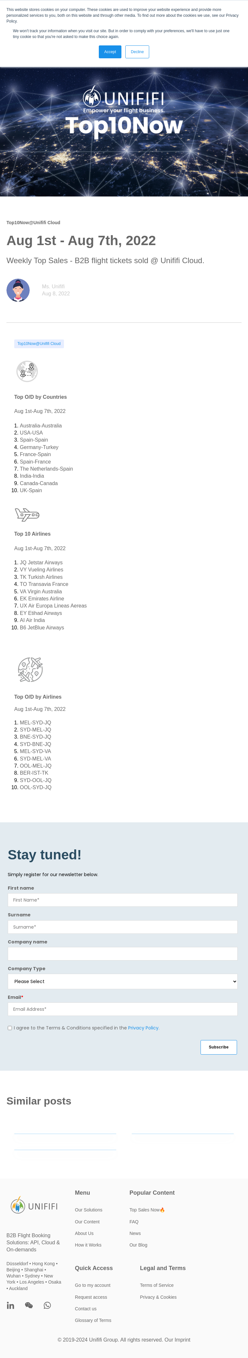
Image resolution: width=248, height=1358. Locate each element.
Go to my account (92, 1285)
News (135, 1233)
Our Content (87, 1221)
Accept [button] (110, 52)
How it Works (88, 1245)
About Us (84, 1233)
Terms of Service (157, 1285)
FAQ (134, 1221)
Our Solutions (88, 1209)
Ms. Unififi (53, 286)
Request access (91, 1297)
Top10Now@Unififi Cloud (39, 343)
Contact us (86, 1308)
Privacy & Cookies (158, 1297)
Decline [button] (137, 52)
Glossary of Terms (93, 1320)
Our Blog (138, 1245)
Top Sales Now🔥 (147, 1209)
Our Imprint (178, 1340)
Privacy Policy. (144, 1028)
